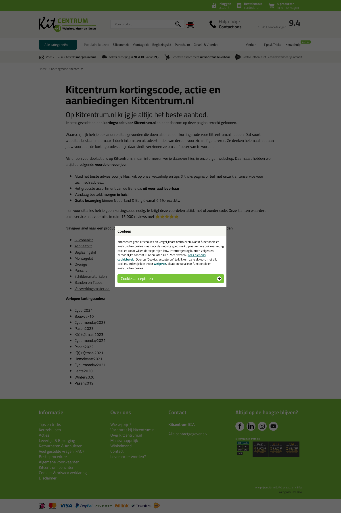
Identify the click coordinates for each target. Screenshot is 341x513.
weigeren (160, 264)
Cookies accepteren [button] (137, 278)
